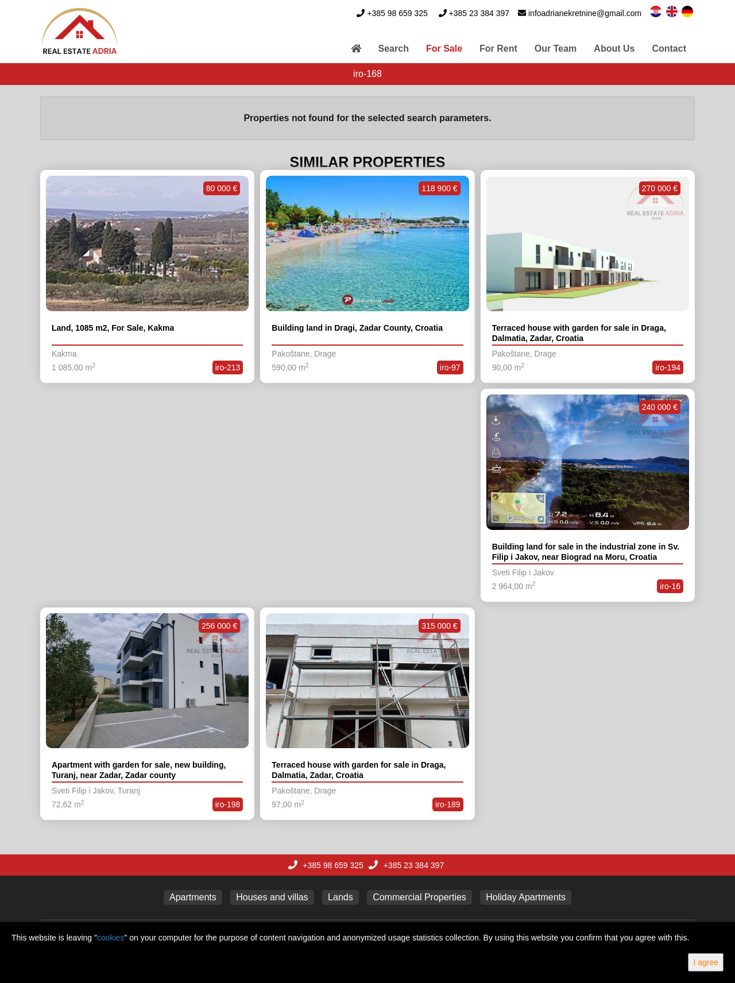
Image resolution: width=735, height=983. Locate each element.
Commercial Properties (419, 897)
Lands (340, 897)
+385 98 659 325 (397, 13)
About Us (614, 48)
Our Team (556, 48)
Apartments (192, 897)
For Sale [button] (444, 48)
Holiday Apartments (526, 897)
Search (393, 48)
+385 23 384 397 (479, 13)
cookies (110, 937)
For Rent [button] (498, 48)
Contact (669, 48)
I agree (705, 962)
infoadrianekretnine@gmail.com (584, 13)
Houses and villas (272, 897)
